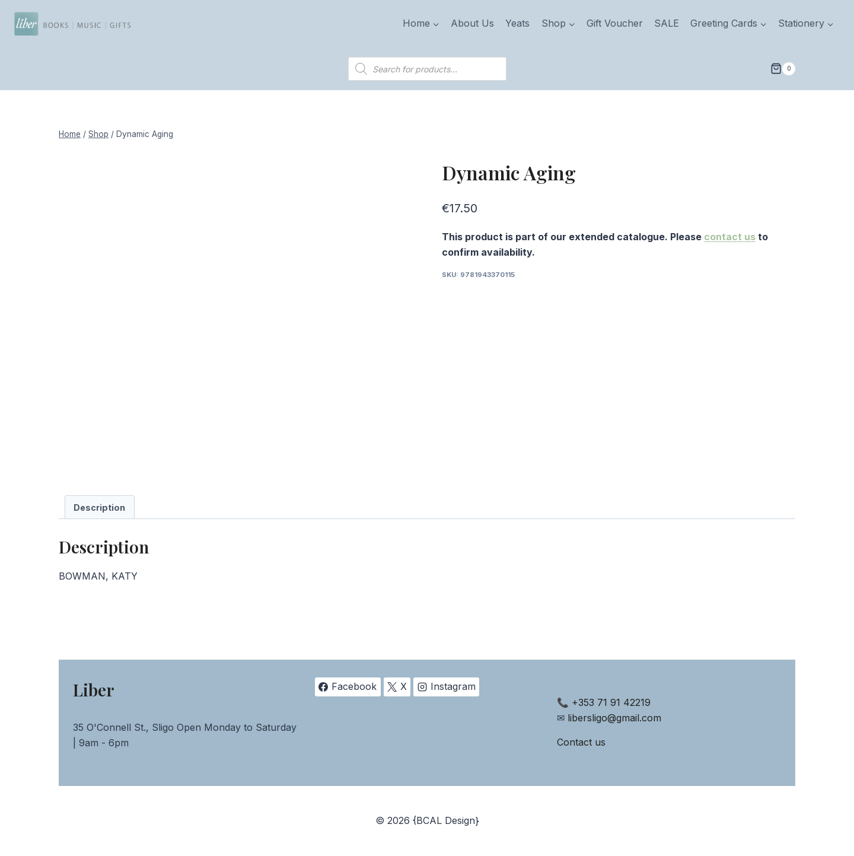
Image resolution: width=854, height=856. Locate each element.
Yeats (517, 23)
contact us (730, 237)
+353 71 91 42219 (611, 702)
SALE (666, 23)
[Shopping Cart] (782, 68)
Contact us (581, 742)
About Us (472, 23)
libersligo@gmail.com (614, 718)
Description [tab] (99, 507)
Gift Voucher (615, 23)
